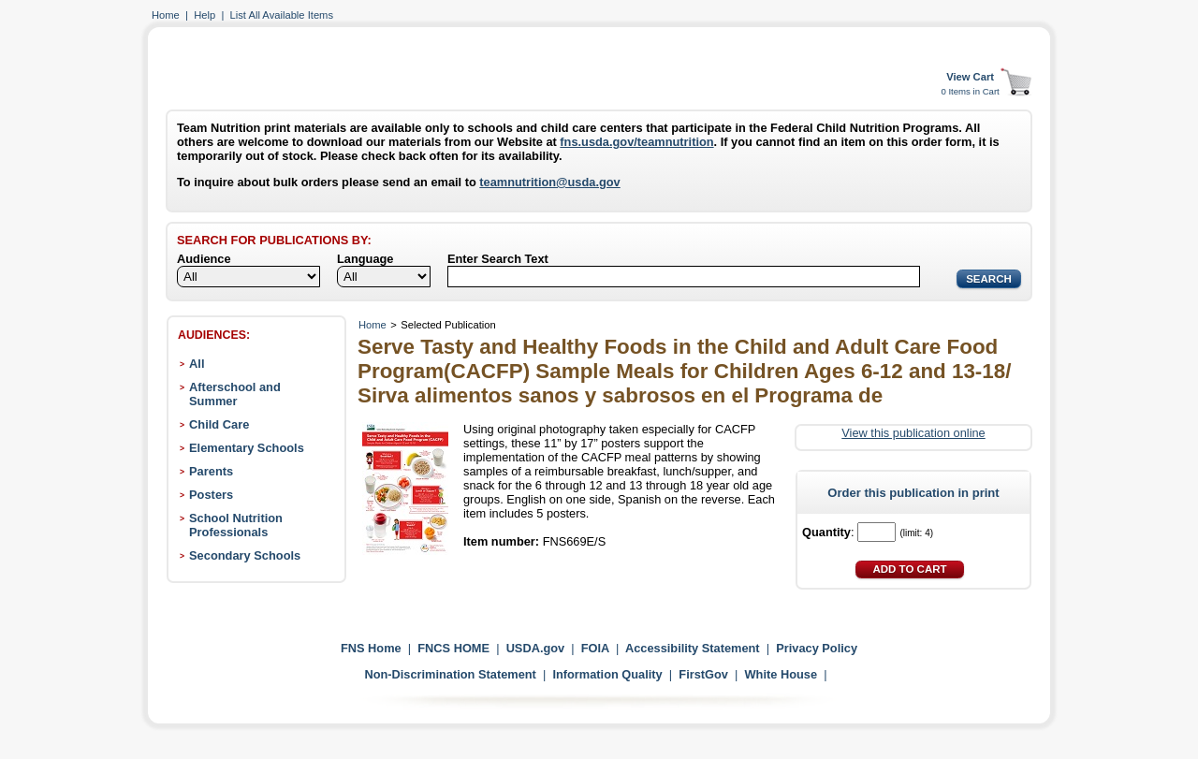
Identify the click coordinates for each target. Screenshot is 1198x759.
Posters (211, 495)
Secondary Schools (244, 555)
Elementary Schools (246, 448)
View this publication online (913, 433)
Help (204, 15)
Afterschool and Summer (235, 394)
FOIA (595, 648)
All (196, 364)
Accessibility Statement (692, 648)
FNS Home (371, 648)
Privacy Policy (816, 648)
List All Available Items (281, 15)
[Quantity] (876, 532)
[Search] (683, 276)
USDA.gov (535, 648)
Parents (211, 471)
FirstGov (703, 674)
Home (166, 15)
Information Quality (607, 674)
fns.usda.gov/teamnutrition (636, 142)
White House (781, 674)
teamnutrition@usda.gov (549, 182)
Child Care (219, 424)
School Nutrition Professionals (236, 525)
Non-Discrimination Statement (449, 674)
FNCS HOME (453, 648)
